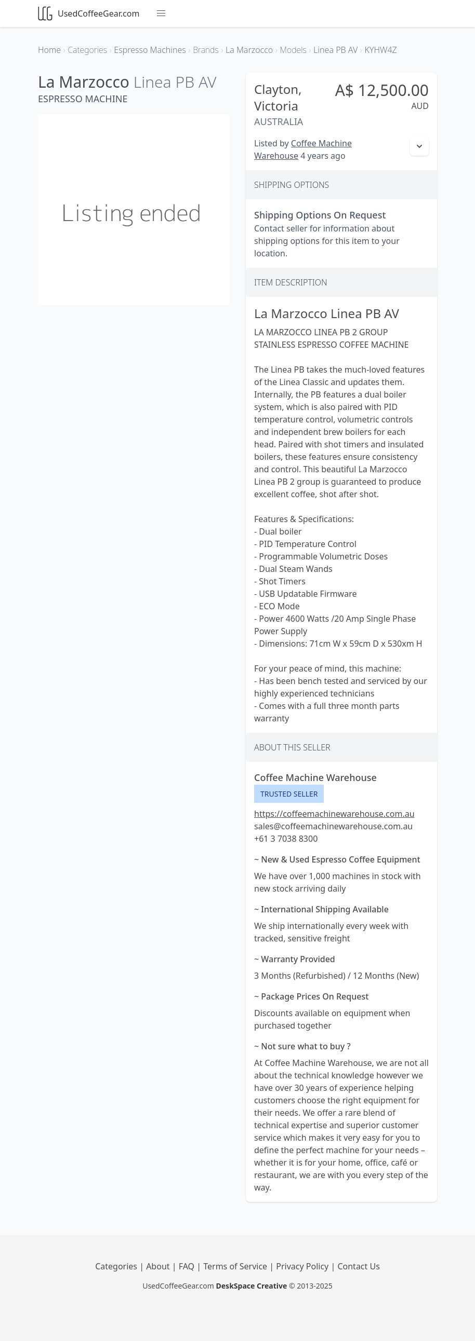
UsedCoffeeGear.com (88, 13)
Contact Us (358, 1266)
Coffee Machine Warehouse (315, 777)
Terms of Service (236, 1266)
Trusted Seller (289, 794)
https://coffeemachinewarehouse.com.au (334, 813)
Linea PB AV (175, 81)
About (159, 1266)
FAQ (188, 1266)
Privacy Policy (303, 1266)
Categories (117, 1266)
